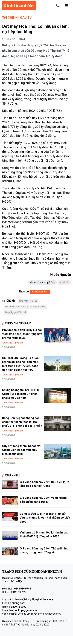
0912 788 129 (18, 592)
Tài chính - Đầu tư (17, 17)
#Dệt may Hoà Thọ (28, 301)
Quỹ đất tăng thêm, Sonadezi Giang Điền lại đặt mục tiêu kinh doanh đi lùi (21, 450)
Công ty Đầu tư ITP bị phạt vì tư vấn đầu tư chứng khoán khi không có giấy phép (45, 517)
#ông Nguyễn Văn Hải (15, 312)
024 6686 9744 (22, 588)
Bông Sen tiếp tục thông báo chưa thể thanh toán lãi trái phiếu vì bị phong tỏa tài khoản (22, 422)
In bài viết (64, 282)
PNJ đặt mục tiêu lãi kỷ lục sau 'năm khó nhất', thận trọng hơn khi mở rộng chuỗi (22, 334)
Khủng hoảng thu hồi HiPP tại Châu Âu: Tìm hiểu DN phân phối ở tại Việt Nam (21, 394)
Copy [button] (51, 282)
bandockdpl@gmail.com (23, 610)
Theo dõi (24, 291)
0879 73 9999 (18, 606)
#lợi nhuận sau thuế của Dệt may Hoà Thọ (25, 306)
